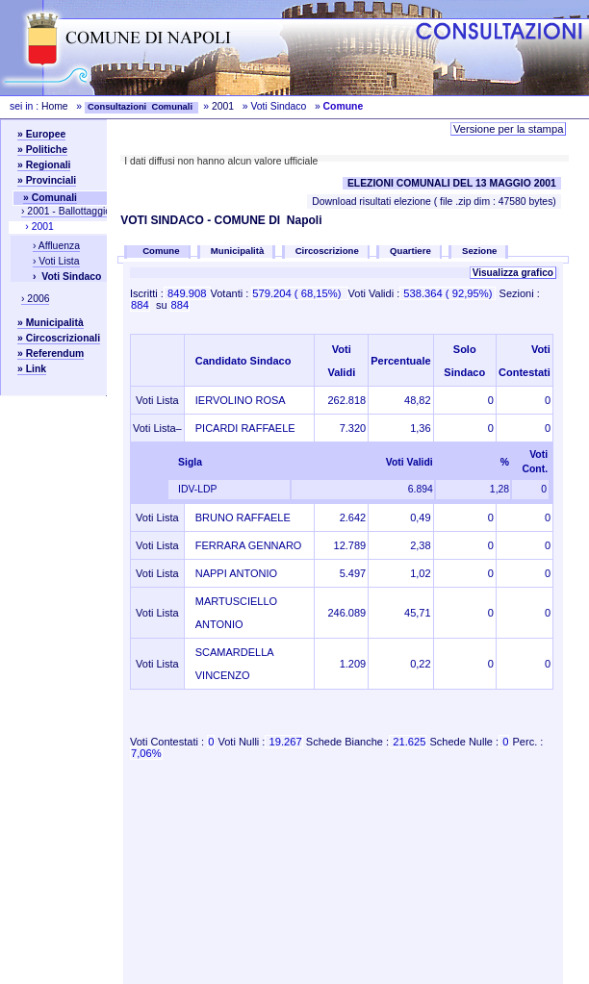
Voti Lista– (157, 428)
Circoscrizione (327, 250)
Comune (163, 250)
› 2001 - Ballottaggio (66, 211)
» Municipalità (50, 322)
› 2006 (35, 298)
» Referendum (50, 353)
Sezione (479, 250)
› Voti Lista (56, 261)
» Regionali (43, 165)
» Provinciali (46, 180)
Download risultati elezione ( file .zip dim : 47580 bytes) (434, 201)
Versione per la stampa (508, 129)
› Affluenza (56, 245)
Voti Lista (157, 400)
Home (54, 106)
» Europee (41, 134)
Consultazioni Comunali (141, 107)
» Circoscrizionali (58, 338)
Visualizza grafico (513, 272)
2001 (223, 106)
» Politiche (42, 149)
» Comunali (50, 197)
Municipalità (237, 250)
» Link (31, 369)
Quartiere (410, 250)
